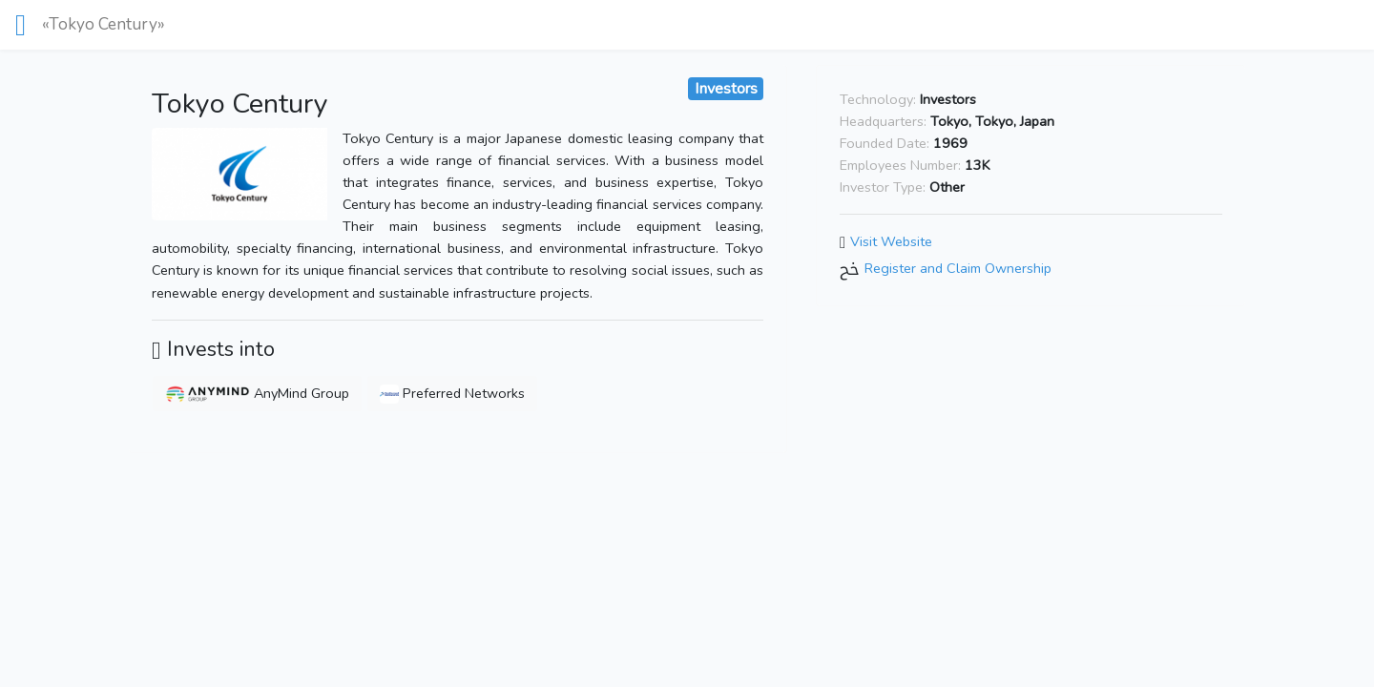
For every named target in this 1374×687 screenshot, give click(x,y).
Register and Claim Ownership (957, 268)
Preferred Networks (452, 393)
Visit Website (891, 241)
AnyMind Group (257, 393)
